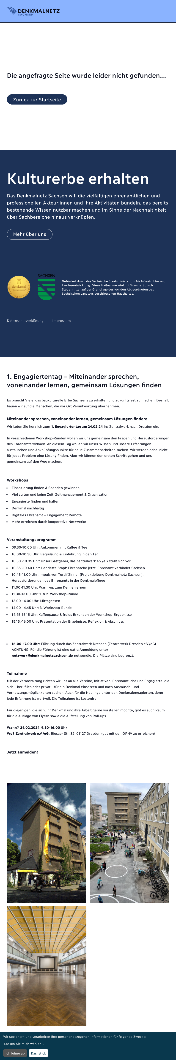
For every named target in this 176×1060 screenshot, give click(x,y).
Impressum (61, 320)
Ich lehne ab (15, 1053)
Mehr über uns (29, 234)
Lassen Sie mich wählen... (24, 1043)
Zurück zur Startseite (37, 99)
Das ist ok (38, 1053)
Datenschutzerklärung (25, 320)
